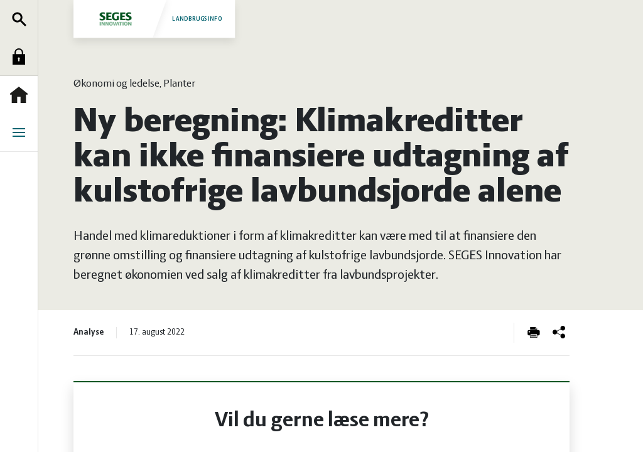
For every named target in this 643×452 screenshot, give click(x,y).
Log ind (22, 56)
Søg (22, 19)
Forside (22, 95)
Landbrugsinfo (153, 18)
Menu (22, 132)
